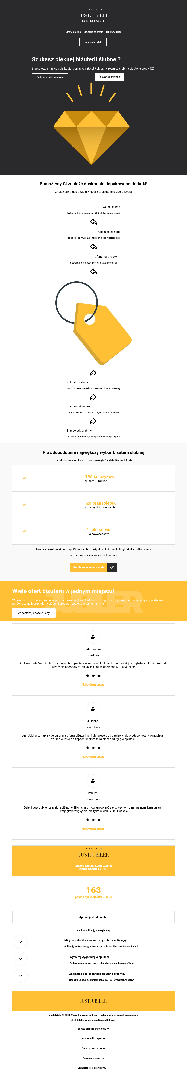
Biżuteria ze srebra (93, 32)
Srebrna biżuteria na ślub (50, 77)
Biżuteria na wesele (109, 76)
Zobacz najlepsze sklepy (34, 613)
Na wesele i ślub (93, 42)
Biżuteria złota (113, 32)
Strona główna (73, 32)
